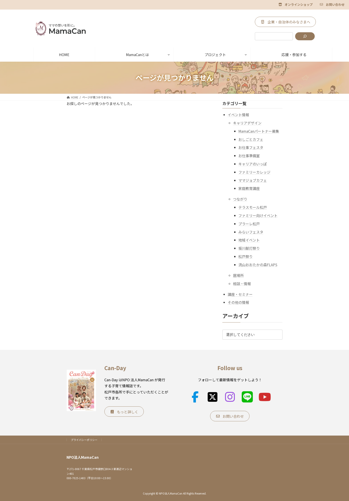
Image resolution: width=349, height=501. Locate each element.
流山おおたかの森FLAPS (257, 264)
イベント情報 (238, 114)
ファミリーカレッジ (254, 171)
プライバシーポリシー (84, 440)
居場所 (238, 275)
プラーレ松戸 (249, 223)
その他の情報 (238, 302)
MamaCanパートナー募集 (258, 131)
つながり (240, 199)
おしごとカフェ (250, 139)
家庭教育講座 (249, 188)
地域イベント (249, 240)
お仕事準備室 (249, 155)
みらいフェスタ (250, 231)
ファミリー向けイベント (258, 215)
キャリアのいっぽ (252, 163)
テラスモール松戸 (252, 207)
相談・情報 (242, 283)
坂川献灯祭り (249, 248)
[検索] (305, 36)
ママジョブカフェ (252, 180)
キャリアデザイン (247, 123)
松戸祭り (245, 256)
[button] (295, 4)
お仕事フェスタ (250, 147)
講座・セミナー (240, 294)
